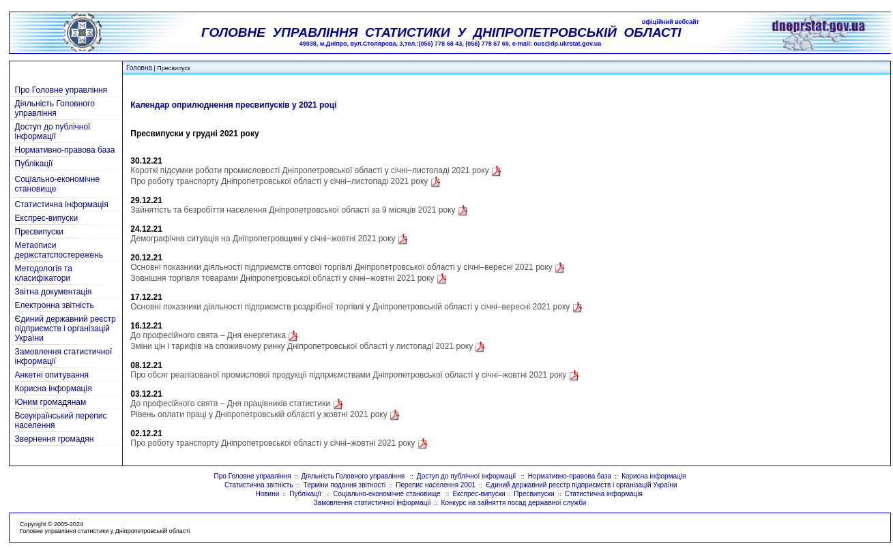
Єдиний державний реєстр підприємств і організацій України (65, 328)
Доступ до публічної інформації (53, 131)
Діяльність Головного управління (55, 108)
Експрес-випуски (46, 218)
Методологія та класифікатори (43, 273)
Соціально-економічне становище (387, 494)
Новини (267, 494)
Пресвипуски (39, 232)
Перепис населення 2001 (435, 485)
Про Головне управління (61, 90)
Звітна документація (53, 291)
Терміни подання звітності (345, 485)
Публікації (34, 163)
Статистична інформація (61, 204)
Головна (139, 68)
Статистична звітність (258, 485)
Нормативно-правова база (65, 150)
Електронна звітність (54, 305)
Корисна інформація (53, 388)
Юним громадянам (51, 402)
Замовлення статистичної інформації (372, 502)
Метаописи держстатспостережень (59, 250)
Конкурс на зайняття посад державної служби (514, 502)
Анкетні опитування (52, 375)
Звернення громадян (54, 439)
